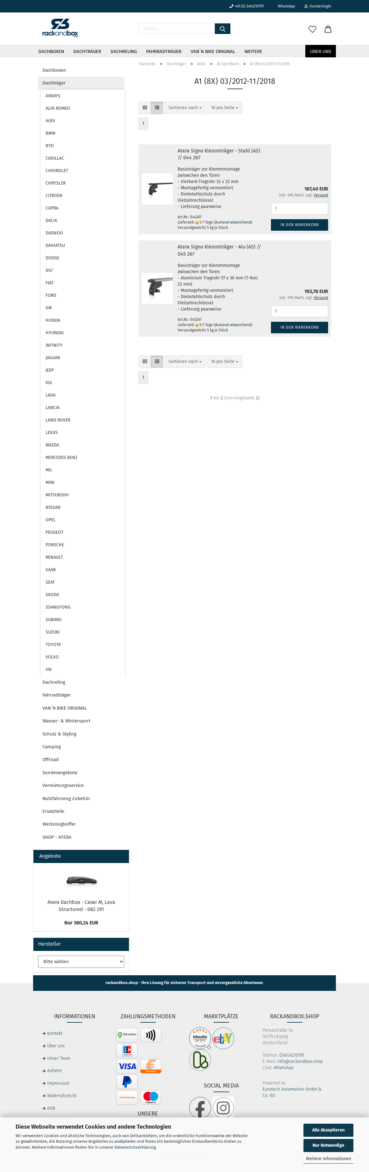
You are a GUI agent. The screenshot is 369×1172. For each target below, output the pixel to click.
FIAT (49, 283)
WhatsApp (284, 6)
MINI (50, 482)
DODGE (52, 258)
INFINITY (54, 345)
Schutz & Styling (59, 734)
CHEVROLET (57, 170)
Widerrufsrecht (61, 1095)
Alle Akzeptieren (328, 1130)
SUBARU (54, 619)
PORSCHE (55, 544)
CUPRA (52, 208)
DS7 (49, 270)
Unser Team (59, 1058)
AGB (51, 1108)
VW (49, 669)
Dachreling (124, 51)
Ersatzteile (53, 811)
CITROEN (54, 195)
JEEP (50, 370)
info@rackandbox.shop (300, 1061)
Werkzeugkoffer (59, 824)
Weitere (253, 51)
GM (49, 308)
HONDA (53, 320)
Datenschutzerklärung (135, 1147)
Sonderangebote (59, 772)
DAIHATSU (55, 245)
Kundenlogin (317, 6)
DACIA (51, 220)
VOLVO (52, 657)
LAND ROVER (58, 420)
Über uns (320, 51)
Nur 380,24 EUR (81, 923)
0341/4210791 (291, 1055)
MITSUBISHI (57, 495)
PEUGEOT (54, 532)
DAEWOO (54, 233)
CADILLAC (55, 158)
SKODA (52, 594)
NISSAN (53, 507)
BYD (50, 145)
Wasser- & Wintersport (66, 721)
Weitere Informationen (328, 1158)
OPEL (51, 520)
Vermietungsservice (63, 785)
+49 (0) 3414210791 (246, 6)
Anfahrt (54, 1070)
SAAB (51, 569)
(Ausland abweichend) (233, 222)
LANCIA (53, 407)
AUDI (50, 120)
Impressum (58, 1083)
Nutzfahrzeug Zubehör (66, 798)
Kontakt (54, 1033)
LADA (51, 395)
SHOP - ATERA (56, 837)
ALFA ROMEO (58, 108)
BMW (51, 133)
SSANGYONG (58, 607)
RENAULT (54, 557)
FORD (51, 295)
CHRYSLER (56, 183)
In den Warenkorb (299, 225)
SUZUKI (53, 632)
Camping (51, 747)
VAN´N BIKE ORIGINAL (213, 51)
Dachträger (87, 51)
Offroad (50, 759)
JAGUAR (53, 357)
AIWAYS (53, 96)
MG (49, 470)
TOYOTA (53, 644)
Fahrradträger (163, 51)
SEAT (50, 582)
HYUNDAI (55, 332)
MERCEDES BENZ (61, 457)
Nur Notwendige (328, 1145)
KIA (49, 382)
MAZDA (52, 445)
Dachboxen (51, 51)
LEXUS (52, 432)
